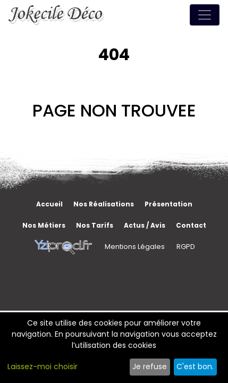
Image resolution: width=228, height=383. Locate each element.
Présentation (168, 204)
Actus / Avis (144, 225)
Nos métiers (43, 225)
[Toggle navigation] (204, 15)
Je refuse (149, 366)
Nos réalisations (103, 204)
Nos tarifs (94, 225)
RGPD (185, 247)
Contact (191, 225)
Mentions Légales (135, 247)
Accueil (49, 204)
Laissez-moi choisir (42, 366)
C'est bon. (195, 366)
